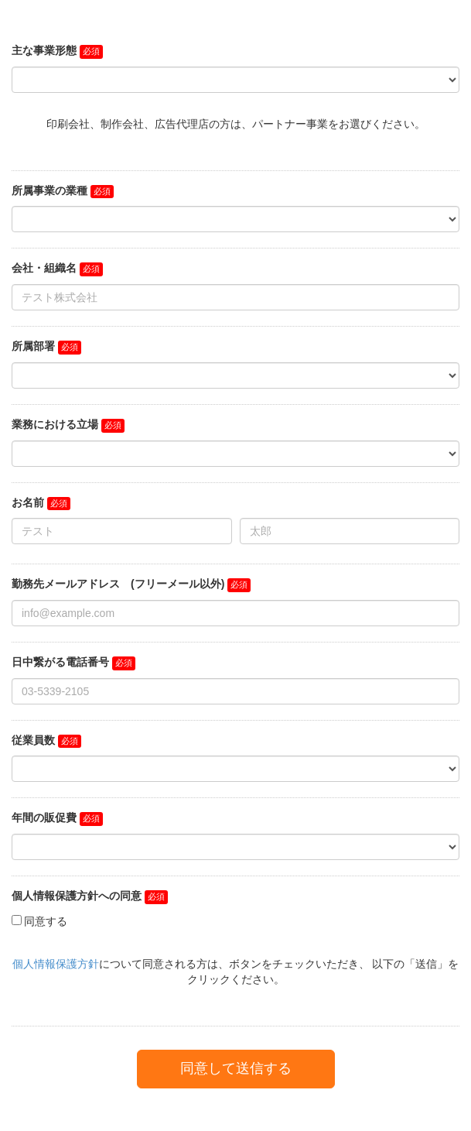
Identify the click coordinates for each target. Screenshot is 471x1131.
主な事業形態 (44, 50)
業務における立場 (55, 424)
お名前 (28, 502)
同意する (45, 921)
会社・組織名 (44, 268)
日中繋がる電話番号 (60, 662)
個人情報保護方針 (55, 964)
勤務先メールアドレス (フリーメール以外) (118, 583)
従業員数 (33, 740)
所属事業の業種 (49, 190)
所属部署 (33, 346)
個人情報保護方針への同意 (77, 895)
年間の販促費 (44, 817)
